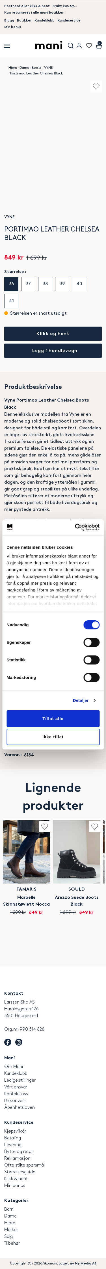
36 (11, 284)
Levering (12, 1145)
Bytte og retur (18, 1152)
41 (11, 301)
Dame (24, 67)
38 (45, 284)
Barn (9, 1209)
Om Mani (13, 1067)
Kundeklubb (44, 20)
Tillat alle (53, 718)
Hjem (12, 67)
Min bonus (12, 27)
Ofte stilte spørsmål (24, 1165)
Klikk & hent (16, 1179)
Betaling (12, 1138)
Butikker (24, 20)
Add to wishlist (96, 86)
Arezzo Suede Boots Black (77, 901)
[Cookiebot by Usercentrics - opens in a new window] (75, 527)
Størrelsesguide (19, 1172)
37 (28, 284)
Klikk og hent (53, 334)
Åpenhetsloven (19, 1107)
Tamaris (26, 890)
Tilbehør (12, 1243)
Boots (37, 67)
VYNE (48, 67)
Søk (70, 45)
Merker (11, 1230)
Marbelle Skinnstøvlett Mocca (26, 901)
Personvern (15, 1101)
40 (79, 284)
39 (62, 284)
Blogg (9, 20)
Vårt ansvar (15, 1087)
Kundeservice (69, 20)
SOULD (76, 890)
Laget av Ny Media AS (77, 1263)
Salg (8, 1236)
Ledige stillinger (20, 1080)
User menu (79, 45)
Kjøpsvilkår (15, 1131)
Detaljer (81, 700)
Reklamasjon (17, 1158)
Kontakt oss (16, 1094)
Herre (9, 1223)
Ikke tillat (53, 736)
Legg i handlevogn (54, 351)
